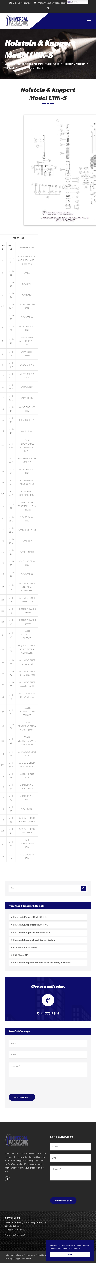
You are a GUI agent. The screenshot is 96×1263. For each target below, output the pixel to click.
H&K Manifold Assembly (25, 947)
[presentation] (28, 1087)
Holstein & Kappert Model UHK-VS (30, 925)
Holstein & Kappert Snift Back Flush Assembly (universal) (42, 963)
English (73, 1)
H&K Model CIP (20, 955)
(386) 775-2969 (48, 1013)
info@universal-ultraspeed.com (52, 3)
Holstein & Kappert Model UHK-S (29, 917)
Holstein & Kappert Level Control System (34, 940)
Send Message (22, 1097)
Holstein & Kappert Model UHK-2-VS (31, 932)
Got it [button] (70, 1255)
